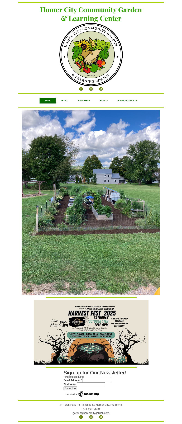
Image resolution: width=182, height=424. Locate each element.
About (64, 100)
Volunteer (84, 100)
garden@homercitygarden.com (91, 413)
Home (47, 100)
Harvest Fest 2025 (127, 100)
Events (104, 100)
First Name (70, 384)
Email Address (73, 380)
